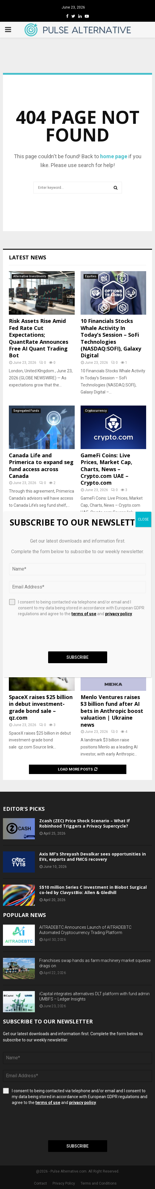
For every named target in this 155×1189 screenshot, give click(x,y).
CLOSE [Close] (143, 519)
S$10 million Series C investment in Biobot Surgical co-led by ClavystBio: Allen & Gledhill (93, 889)
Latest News (27, 257)
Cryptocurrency (96, 410)
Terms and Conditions (99, 1183)
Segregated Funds (26, 410)
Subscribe (77, 1146)
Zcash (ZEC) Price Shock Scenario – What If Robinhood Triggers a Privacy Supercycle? (84, 823)
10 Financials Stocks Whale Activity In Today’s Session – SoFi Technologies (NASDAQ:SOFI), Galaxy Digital (111, 338)
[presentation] (48, 1122)
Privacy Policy (64, 1183)
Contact (40, 1183)
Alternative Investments (29, 276)
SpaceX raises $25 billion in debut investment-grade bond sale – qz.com (41, 707)
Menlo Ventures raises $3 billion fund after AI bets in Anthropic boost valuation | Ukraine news (112, 710)
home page (113, 156)
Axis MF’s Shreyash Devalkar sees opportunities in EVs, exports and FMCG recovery (92, 856)
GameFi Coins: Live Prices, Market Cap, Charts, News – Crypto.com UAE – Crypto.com (106, 469)
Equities (91, 276)
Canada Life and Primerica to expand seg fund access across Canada (41, 465)
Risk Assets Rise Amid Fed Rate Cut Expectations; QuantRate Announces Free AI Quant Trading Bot (38, 338)
